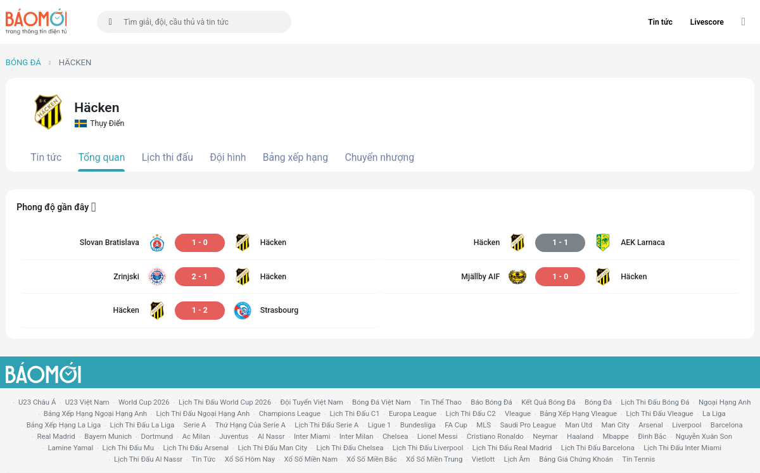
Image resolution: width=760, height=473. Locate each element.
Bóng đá (23, 62)
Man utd (578, 424)
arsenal (650, 424)
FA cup (456, 424)
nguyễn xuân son (704, 436)
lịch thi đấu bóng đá (655, 402)
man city (615, 424)
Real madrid (56, 436)
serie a (195, 424)
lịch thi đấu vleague (659, 413)
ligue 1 (379, 424)
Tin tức (660, 22)
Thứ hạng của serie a (250, 424)
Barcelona (727, 424)
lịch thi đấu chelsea (350, 447)
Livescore (707, 22)
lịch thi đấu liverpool (428, 447)
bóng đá (598, 402)
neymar (545, 436)
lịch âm (517, 459)
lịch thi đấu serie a (326, 424)
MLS (483, 424)
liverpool (686, 424)
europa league (412, 413)
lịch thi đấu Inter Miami (682, 447)
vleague (518, 413)
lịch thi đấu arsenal (196, 447)
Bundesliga (418, 424)
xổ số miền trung (434, 459)
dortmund (157, 436)
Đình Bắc (652, 436)
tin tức (204, 459)
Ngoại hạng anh (725, 402)
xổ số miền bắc (371, 459)
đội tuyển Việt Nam (311, 402)
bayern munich (108, 436)
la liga (714, 413)
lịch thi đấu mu (128, 447)
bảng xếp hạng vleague (578, 413)
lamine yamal (70, 447)
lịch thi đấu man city (272, 447)
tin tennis (638, 459)
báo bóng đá (491, 402)
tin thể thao (441, 402)
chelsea (395, 436)
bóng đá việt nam (381, 402)
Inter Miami (312, 436)
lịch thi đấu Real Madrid (512, 447)
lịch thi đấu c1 (354, 413)
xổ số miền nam (311, 459)
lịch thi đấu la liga (142, 424)
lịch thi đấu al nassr (148, 459)
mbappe (616, 436)
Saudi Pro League (527, 424)
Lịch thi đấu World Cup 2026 (225, 402)
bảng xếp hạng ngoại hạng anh (95, 413)
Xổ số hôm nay (250, 459)
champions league (289, 413)
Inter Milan (356, 436)
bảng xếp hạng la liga (64, 424)
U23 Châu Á (37, 402)
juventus (233, 436)
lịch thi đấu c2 (471, 413)
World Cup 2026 (144, 402)
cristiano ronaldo (495, 436)
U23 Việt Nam (87, 402)
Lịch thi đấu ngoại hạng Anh (203, 413)
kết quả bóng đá (548, 402)
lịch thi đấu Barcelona (598, 447)
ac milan (196, 436)
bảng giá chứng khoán (576, 459)
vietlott (483, 459)
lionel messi (437, 436)
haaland (580, 436)
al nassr (271, 436)
